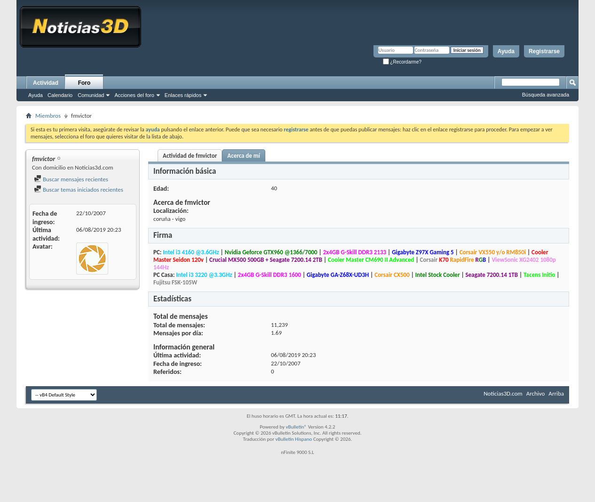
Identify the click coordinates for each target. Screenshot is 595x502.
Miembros (48, 115)
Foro (84, 83)
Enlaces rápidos (183, 95)
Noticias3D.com (503, 393)
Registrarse (544, 51)
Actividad (45, 83)
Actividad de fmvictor (190, 155)
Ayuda (506, 51)
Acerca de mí (243, 155)
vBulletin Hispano (294, 439)
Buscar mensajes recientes (71, 179)
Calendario (60, 95)
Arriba (556, 393)
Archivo (535, 393)
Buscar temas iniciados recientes (78, 189)
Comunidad (91, 95)
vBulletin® (296, 427)
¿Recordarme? (402, 62)
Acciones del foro (134, 95)
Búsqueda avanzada (545, 94)
